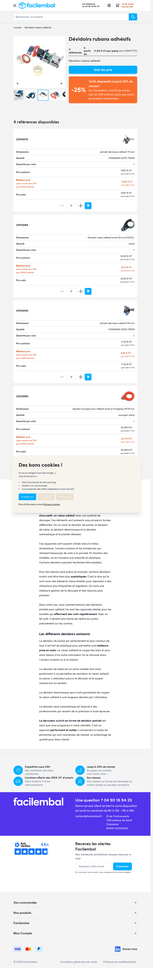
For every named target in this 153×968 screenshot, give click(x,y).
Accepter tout (27, 497)
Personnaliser (65, 497)
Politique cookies (51, 504)
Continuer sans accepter (46, 497)
